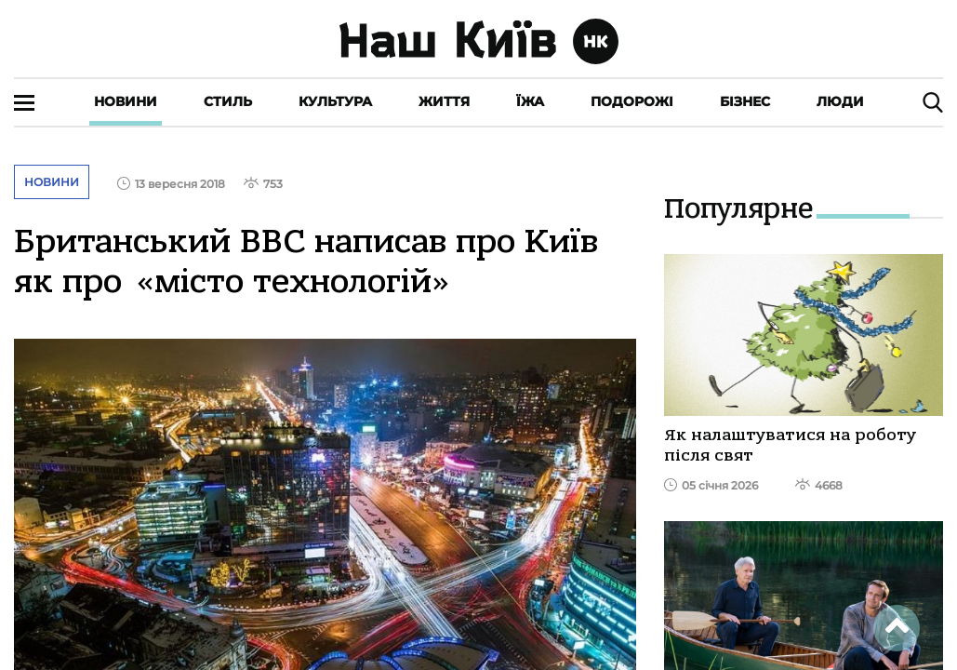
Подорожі (632, 101)
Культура (335, 101)
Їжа (530, 101)
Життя (444, 101)
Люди (840, 101)
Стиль (228, 101)
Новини (125, 101)
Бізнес (745, 101)
